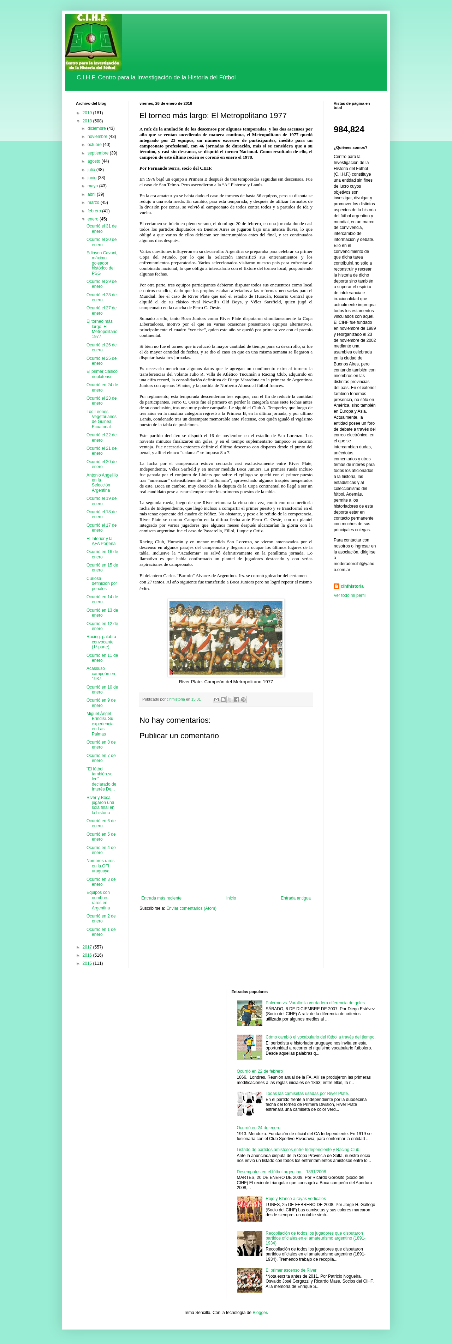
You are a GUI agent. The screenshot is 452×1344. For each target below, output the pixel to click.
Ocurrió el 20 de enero (102, 464)
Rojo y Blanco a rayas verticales (296, 1198)
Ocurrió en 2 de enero (101, 919)
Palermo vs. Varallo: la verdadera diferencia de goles (315, 1002)
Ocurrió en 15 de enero (102, 568)
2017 (88, 947)
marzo (94, 202)
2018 (88, 121)
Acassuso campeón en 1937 (101, 673)
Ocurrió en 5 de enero (101, 837)
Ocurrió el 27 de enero (102, 310)
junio (93, 177)
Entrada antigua (296, 898)
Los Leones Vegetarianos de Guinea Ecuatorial (102, 419)
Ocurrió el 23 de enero (102, 401)
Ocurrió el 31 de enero (102, 229)
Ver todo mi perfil (349, 595)
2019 (88, 112)
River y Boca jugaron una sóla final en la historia (100, 805)
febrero (95, 210)
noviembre (98, 136)
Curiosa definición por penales (102, 583)
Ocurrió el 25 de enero (102, 361)
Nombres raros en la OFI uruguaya (100, 865)
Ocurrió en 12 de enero (102, 626)
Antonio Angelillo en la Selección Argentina (102, 483)
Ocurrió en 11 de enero (102, 658)
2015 (88, 963)
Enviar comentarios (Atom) (191, 908)
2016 (88, 955)
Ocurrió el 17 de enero (102, 528)
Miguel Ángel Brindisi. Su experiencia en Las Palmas (100, 724)
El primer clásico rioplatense (102, 374)
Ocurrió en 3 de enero (101, 882)
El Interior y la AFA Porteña (101, 541)
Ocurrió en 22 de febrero (260, 1071)
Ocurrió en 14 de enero (102, 599)
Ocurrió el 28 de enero (102, 297)
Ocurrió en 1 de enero (101, 932)
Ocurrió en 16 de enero (102, 554)
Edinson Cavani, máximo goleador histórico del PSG (102, 263)
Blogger (259, 1312)
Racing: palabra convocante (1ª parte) (101, 641)
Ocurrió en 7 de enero (101, 758)
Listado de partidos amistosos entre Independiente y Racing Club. (299, 1149)
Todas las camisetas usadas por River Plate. (307, 1093)
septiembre (99, 153)
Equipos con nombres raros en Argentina (98, 900)
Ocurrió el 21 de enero (102, 451)
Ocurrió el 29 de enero (102, 284)
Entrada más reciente (161, 898)
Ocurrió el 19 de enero (102, 501)
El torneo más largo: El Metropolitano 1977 (102, 329)
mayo (93, 185)
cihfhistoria (352, 586)
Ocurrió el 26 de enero (102, 347)
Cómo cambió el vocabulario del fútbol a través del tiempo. (321, 1037)
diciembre (97, 128)
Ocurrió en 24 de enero (102, 387)
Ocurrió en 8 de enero (101, 745)
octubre (95, 144)
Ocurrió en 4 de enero (101, 850)
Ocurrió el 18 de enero (102, 514)
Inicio (231, 898)
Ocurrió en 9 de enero (101, 703)
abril (92, 194)
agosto (94, 161)
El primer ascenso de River (291, 1270)
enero (94, 219)
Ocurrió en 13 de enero (102, 613)
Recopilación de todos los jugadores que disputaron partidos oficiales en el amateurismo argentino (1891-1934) (315, 1238)
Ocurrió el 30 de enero (102, 242)
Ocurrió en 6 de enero (101, 823)
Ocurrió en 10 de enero (102, 690)
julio (92, 169)
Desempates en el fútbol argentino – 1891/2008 (281, 1171)
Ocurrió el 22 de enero (102, 437)
